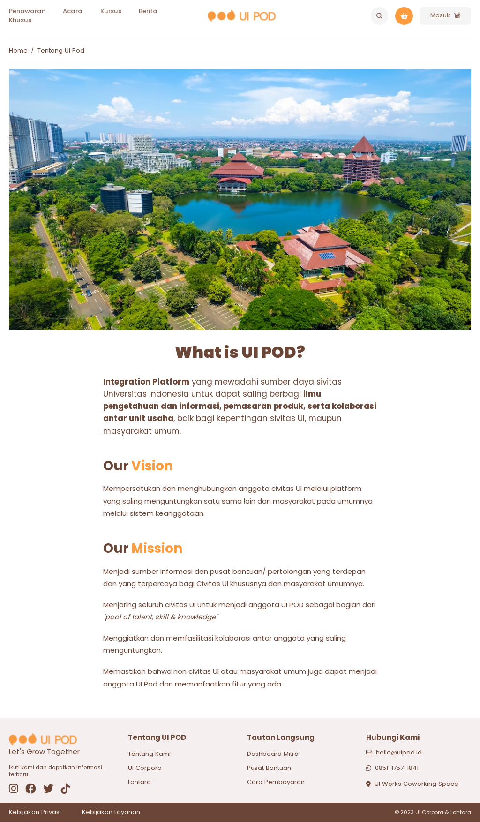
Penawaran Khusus (27, 15)
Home (18, 50)
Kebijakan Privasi (35, 812)
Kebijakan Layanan (111, 812)
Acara (72, 11)
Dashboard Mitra (273, 753)
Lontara (139, 781)
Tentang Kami (149, 753)
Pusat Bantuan (269, 767)
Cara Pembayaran (276, 781)
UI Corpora (145, 767)
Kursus (110, 11)
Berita (148, 11)
